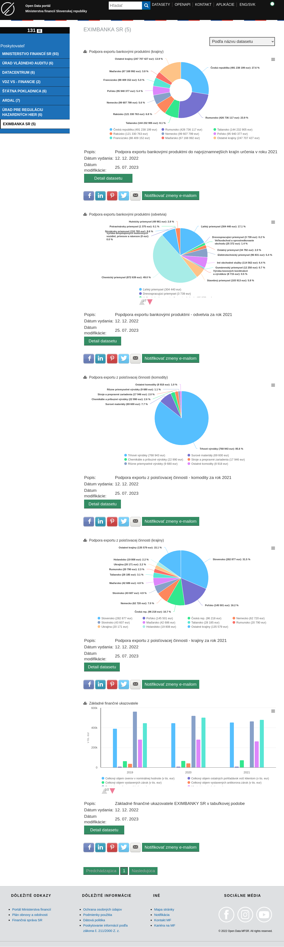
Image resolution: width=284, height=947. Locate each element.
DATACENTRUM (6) (18, 72)
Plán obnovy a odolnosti (29, 915)
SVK (251, 4)
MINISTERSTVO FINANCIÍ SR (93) (30, 54)
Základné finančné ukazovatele (113, 703)
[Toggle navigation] (39, 31)
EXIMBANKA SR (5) (19, 124)
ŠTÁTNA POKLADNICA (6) (24, 91)
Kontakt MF (162, 920)
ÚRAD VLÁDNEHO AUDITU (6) (27, 63)
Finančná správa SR (27, 920)
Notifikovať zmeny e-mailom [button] (171, 195)
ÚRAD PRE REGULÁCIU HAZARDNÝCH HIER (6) (22, 112)
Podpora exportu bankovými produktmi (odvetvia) (128, 214)
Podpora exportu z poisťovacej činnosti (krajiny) (126, 540)
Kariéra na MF (164, 925)
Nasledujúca (143, 871)
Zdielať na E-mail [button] (135, 196)
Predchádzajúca (101, 871)
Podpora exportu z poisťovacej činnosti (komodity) (128, 377)
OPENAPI (182, 4)
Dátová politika (94, 920)
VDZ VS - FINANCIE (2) (21, 82)
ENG (243, 4)
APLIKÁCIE (225, 4)
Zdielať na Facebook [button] (88, 196)
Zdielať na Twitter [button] (124, 196)
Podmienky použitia (97, 915)
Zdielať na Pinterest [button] (112, 196)
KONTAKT (203, 4)
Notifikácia (162, 915)
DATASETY (161, 4)
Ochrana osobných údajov (102, 909)
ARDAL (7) (11, 101)
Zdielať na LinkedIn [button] (100, 196)
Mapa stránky (164, 909)
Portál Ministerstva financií (31, 909)
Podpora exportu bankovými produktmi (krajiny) (126, 52)
